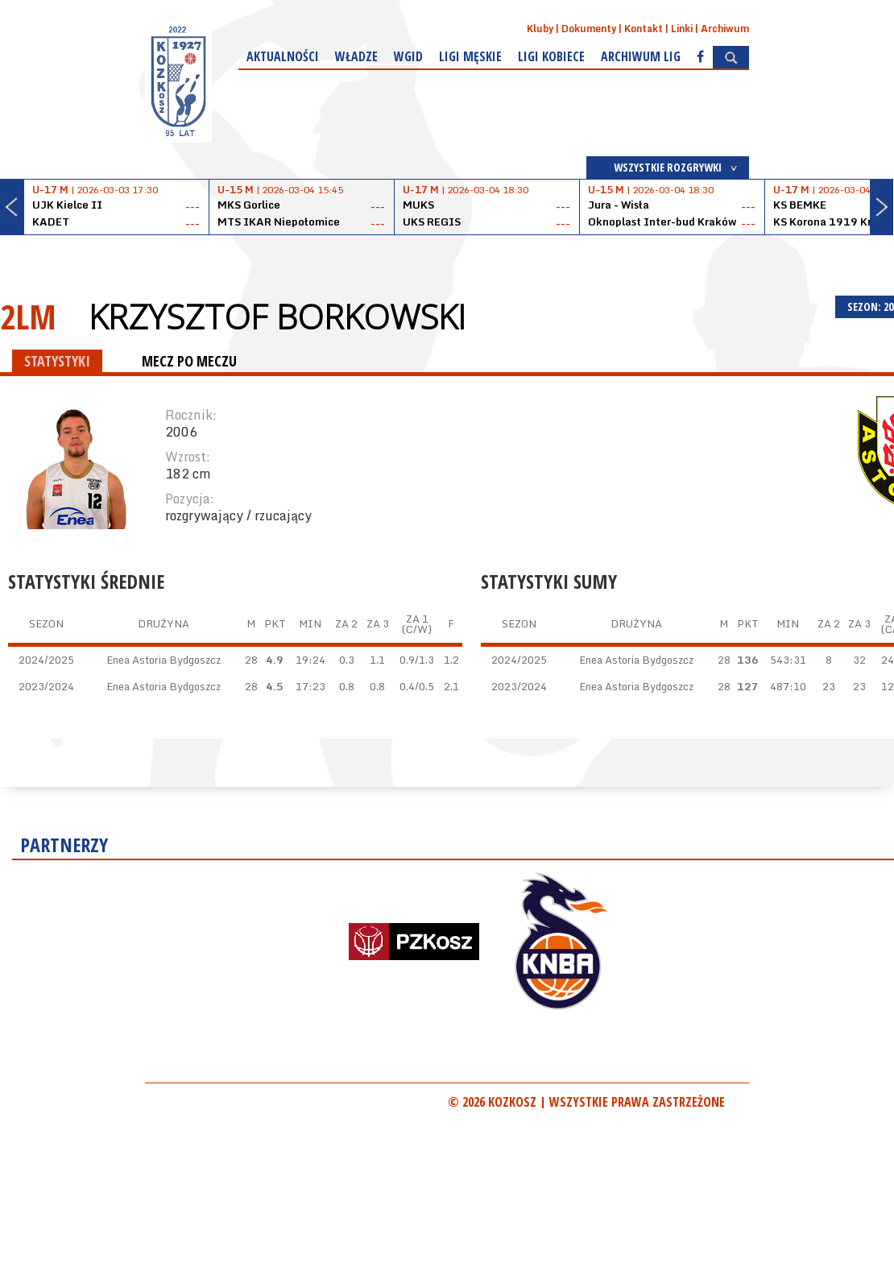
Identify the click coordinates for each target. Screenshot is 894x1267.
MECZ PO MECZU (189, 361)
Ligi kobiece (551, 56)
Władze (356, 56)
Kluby (540, 28)
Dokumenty (588, 28)
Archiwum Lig (641, 56)
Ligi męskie (470, 56)
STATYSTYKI (57, 361)
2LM (28, 316)
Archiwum (725, 28)
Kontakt (643, 28)
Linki (682, 28)
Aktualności (282, 56)
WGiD (408, 56)
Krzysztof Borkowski (277, 316)
